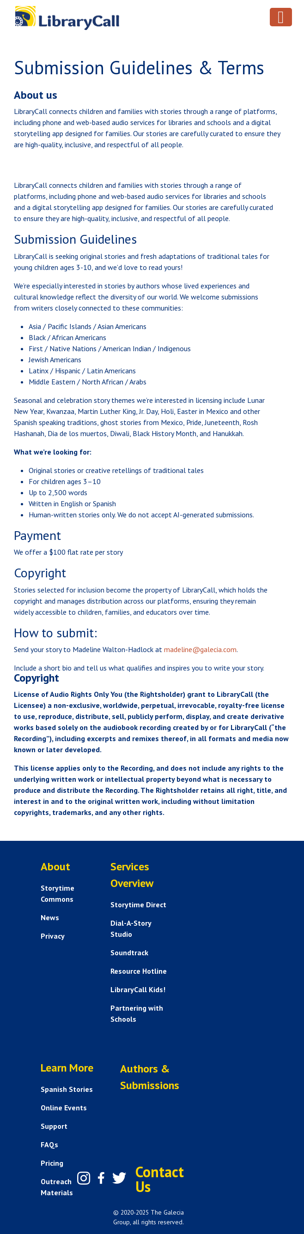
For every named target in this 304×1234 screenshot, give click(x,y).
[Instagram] (83, 1178)
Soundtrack (129, 952)
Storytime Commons (57, 893)
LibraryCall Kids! (137, 989)
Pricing (52, 1163)
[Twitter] (119, 1178)
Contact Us (159, 1179)
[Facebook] (101, 1178)
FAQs (49, 1144)
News (50, 917)
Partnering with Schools (136, 1013)
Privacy (53, 935)
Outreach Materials (57, 1187)
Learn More (67, 1067)
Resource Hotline (138, 971)
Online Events (64, 1107)
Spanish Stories (67, 1089)
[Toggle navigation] (281, 17)
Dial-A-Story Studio (130, 928)
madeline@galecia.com (200, 649)
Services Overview (131, 874)
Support (54, 1126)
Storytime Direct (138, 904)
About (55, 866)
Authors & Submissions (149, 1076)
